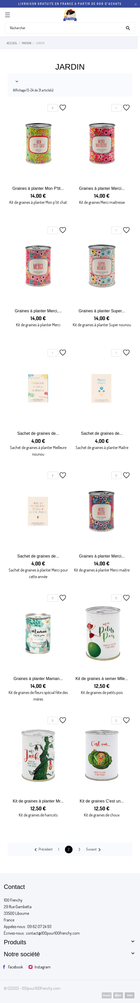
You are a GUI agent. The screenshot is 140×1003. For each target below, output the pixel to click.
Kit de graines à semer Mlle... (101, 678)
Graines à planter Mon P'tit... (38, 188)
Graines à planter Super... (102, 311)
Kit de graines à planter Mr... (38, 801)
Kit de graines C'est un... (102, 801)
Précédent (42, 850)
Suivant (94, 850)
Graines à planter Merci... (102, 188)
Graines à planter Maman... (38, 678)
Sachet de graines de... (38, 433)
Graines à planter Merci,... (38, 311)
